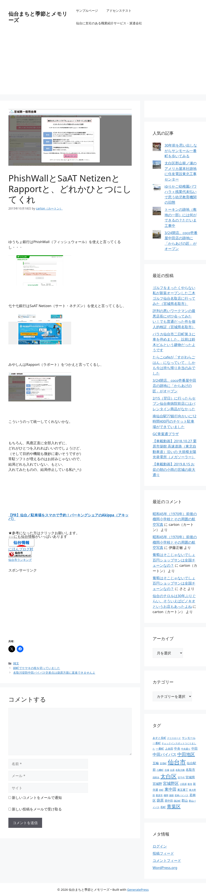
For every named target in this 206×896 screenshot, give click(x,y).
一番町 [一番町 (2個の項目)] (160, 748)
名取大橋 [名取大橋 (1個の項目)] (180, 769)
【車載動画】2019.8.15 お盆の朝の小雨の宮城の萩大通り (174, 469)
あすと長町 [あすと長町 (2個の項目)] (159, 738)
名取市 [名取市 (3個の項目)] (190, 769)
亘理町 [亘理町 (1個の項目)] (163, 763)
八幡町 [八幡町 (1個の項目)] (160, 769)
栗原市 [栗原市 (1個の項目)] (159, 795)
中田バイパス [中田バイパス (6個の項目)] (164, 754)
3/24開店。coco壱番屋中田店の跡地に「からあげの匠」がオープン (174, 385)
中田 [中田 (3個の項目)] (194, 748)
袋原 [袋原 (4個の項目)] (160, 800)
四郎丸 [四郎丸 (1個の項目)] (156, 777)
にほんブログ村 (20, 549)
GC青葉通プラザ (166, 433)
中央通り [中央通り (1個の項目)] (185, 748)
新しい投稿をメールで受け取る (37, 809)
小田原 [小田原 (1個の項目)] (183, 784)
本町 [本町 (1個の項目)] (161, 789)
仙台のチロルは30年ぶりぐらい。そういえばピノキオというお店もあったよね (174, 601)
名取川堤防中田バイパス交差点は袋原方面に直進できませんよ (54, 673)
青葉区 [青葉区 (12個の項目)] (174, 806)
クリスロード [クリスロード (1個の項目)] (174, 738)
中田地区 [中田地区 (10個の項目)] (186, 754)
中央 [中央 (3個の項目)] (177, 748)
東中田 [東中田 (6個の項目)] (170, 789)
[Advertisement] (103, 65)
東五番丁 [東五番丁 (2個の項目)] (182, 790)
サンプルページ (87, 10)
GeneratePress (138, 889)
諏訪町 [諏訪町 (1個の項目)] (177, 800)
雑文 (16, 663)
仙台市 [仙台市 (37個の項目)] (177, 762)
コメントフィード (167, 860)
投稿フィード (163, 853)
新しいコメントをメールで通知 (37, 797)
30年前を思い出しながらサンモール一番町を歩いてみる (181, 150)
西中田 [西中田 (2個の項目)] (169, 800)
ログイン (160, 846)
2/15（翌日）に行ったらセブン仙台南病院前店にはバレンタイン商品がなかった (174, 403)
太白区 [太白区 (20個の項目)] (168, 776)
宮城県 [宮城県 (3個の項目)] (190, 777)
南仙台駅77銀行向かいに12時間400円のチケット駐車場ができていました (174, 421)
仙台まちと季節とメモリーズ (37, 16)
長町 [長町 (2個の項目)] (163, 807)
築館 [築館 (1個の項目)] (171, 795)
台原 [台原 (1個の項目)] (172, 769)
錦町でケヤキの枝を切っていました (36, 668)
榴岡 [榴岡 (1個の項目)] (166, 795)
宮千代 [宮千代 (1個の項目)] (181, 777)
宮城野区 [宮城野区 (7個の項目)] (171, 783)
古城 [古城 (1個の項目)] (167, 769)
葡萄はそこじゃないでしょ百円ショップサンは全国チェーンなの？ (174, 560)
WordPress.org (165, 867)
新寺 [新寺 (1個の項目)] (190, 784)
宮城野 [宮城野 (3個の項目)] (157, 783)
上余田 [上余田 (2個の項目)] (169, 748)
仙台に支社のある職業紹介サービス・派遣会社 (109, 23)
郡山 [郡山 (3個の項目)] (185, 800)
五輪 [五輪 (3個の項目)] (156, 763)
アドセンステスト (118, 10)
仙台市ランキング (20, 560)
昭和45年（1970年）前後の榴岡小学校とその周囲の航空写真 (175, 519)
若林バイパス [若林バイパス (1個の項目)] (181, 795)
